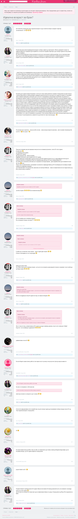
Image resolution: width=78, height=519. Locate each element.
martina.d (8, 436)
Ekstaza (27, 123)
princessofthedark (8, 346)
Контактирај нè (56, 515)
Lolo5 (19, 228)
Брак (10, 19)
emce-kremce (8, 99)
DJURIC (28, 375)
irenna (8, 56)
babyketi (7, 155)
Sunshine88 (8, 455)
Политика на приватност (70, 517)
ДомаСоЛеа (20, 375)
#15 (72, 399)
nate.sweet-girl (8, 475)
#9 (72, 258)
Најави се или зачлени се (70, 0)
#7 (72, 196)
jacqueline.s (20, 177)
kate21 (8, 78)
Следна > (28, 23)
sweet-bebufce (24, 503)
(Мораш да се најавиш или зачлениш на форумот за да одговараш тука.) (59, 508)
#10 (72, 277)
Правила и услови (60, 517)
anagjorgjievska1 (21, 123)
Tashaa (19, 43)
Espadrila (25, 177)
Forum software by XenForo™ (13, 517)
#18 (72, 461)
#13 (72, 351)
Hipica (8, 190)
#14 (72, 373)
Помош (61, 515)
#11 (72, 301)
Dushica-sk (8, 136)
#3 (72, 84)
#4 (72, 120)
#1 (72, 40)
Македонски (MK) (6, 515)
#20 (72, 500)
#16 (72, 420)
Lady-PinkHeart (21, 65)
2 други (33, 177)
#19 (72, 481)
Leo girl (19, 303)
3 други (31, 354)
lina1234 (29, 177)
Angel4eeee (20, 280)
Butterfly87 (8, 367)
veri (8, 415)
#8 (72, 225)
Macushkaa (20, 86)
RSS (75, 515)
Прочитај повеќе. (38, 12)
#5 (72, 141)
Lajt (25, 65)
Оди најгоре (71, 515)
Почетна (66, 515)
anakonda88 (26, 354)
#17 (72, 442)
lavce (19, 19)
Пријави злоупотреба (51, 517)
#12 (72, 333)
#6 (72, 174)
